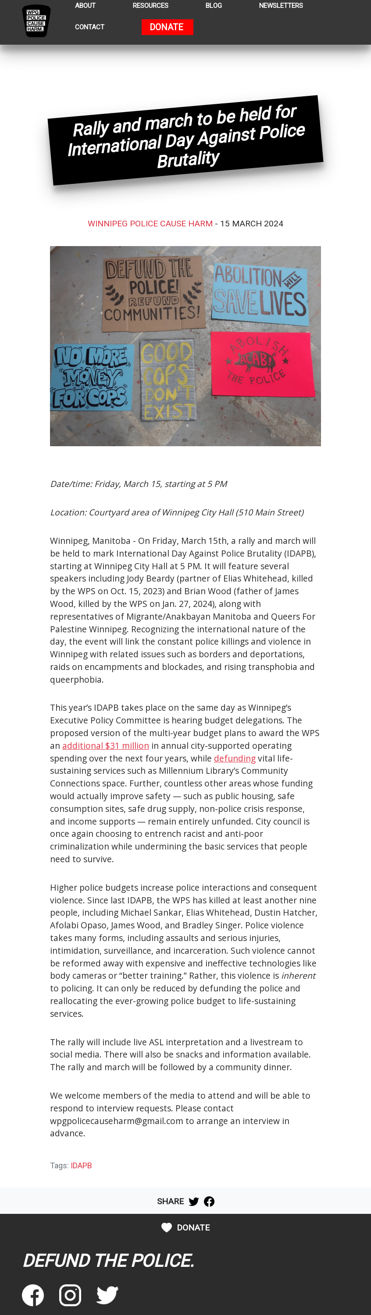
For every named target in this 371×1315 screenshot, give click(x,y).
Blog (214, 6)
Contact (89, 28)
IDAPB (81, 1165)
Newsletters (281, 6)
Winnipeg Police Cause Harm (150, 224)
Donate (166, 27)
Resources (150, 6)
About (85, 6)
